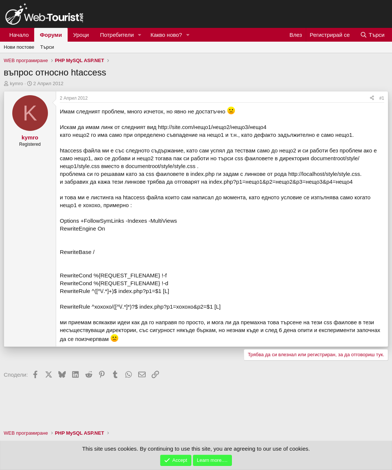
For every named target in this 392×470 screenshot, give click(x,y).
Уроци (81, 35)
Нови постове (19, 47)
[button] (140, 35)
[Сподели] (372, 98)
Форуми (51, 35)
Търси (47, 47)
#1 (381, 98)
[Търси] (372, 35)
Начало (19, 35)
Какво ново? (166, 35)
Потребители (117, 35)
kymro (16, 83)
